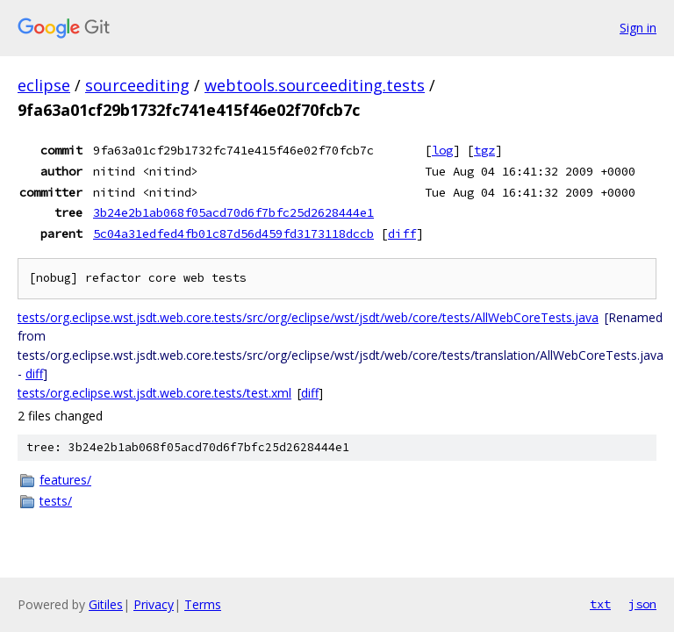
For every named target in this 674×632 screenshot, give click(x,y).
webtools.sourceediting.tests (314, 85)
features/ (65, 479)
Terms (202, 604)
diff (402, 233)
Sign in (638, 27)
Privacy (153, 604)
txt (600, 604)
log (442, 150)
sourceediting (137, 85)
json (642, 604)
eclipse (44, 85)
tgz (484, 150)
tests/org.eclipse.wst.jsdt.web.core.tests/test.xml (154, 392)
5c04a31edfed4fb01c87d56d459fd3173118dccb (233, 233)
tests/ (55, 500)
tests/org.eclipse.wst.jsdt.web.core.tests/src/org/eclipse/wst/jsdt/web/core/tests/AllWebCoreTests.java (308, 317)
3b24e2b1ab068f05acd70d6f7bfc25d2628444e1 (233, 212)
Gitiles (106, 604)
